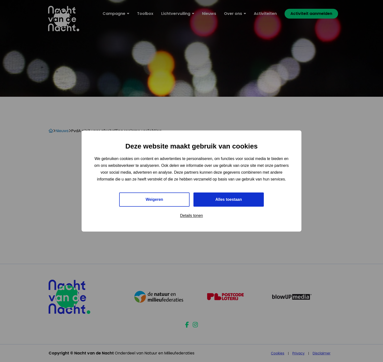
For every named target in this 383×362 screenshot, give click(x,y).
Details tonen (191, 215)
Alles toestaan (228, 199)
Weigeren (154, 199)
